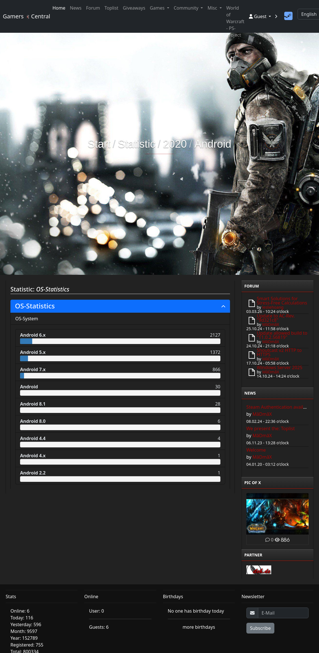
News (75, 8)
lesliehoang (273, 307)
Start (99, 144)
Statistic (136, 144)
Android (212, 144)
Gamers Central (24, 16)
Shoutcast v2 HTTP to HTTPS (279, 352)
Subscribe (260, 628)
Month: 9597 (23, 631)
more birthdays (199, 627)
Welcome (256, 450)
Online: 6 (19, 611)
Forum (93, 8)
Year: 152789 (24, 638)
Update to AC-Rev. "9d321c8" (276, 318)
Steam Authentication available (279, 407)
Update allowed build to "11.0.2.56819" (282, 335)
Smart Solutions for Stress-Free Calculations (282, 300)
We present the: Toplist (270, 428)
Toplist (111, 8)
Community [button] (187, 8)
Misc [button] (212, 8)
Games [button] (158, 8)
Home (59, 8)
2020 (175, 144)
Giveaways (134, 8)
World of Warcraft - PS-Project (235, 21)
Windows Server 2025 (279, 367)
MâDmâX (270, 324)
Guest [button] (258, 16)
